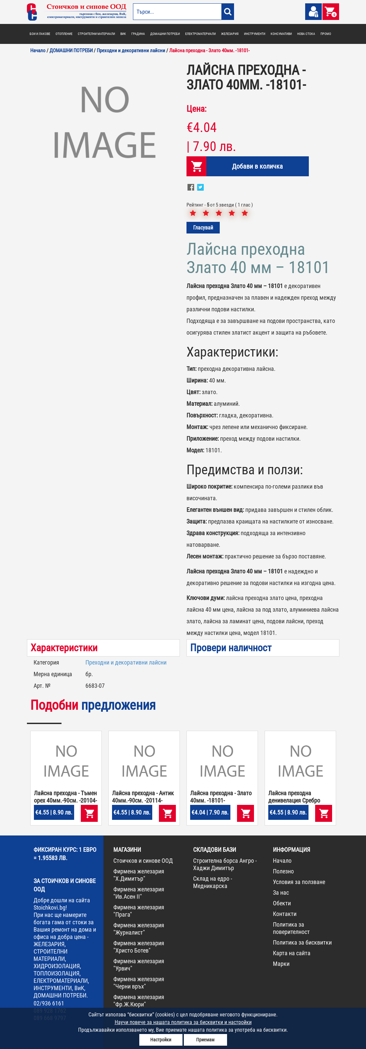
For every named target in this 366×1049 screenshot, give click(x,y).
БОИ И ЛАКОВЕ (40, 34)
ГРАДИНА (138, 34)
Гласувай (203, 228)
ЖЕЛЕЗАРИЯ (230, 34)
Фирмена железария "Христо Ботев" (138, 947)
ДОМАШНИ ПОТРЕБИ (165, 34)
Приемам (205, 1039)
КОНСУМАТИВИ (281, 34)
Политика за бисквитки (302, 942)
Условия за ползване (299, 881)
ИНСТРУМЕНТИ (254, 34)
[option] (103, 124)
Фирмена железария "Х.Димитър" (138, 875)
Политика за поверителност (291, 928)
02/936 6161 (49, 1003)
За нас (281, 892)
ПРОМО (325, 34)
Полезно (283, 871)
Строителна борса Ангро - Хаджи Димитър (225, 864)
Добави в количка (257, 166)
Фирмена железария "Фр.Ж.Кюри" (138, 1000)
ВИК (123, 34)
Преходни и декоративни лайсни (126, 662)
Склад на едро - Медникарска (212, 882)
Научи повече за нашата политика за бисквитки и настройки (183, 1022)
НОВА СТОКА (306, 34)
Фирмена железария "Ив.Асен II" (138, 893)
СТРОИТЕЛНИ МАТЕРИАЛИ (96, 34)
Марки (281, 963)
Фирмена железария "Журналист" (138, 929)
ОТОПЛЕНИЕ (64, 34)
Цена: (196, 109)
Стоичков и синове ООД (143, 860)
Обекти (282, 903)
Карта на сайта (291, 953)
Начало (282, 860)
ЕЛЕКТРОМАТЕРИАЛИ (200, 34)
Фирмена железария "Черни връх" (138, 982)
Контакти (285, 913)
